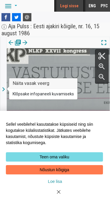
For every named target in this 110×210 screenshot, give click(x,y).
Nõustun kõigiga (54, 169)
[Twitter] (16, 17)
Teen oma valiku (54, 157)
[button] (10, 6)
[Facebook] (5, 17)
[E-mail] (27, 17)
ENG (92, 6)
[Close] (55, 195)
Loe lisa (55, 181)
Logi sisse (69, 6)
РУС (104, 6)
